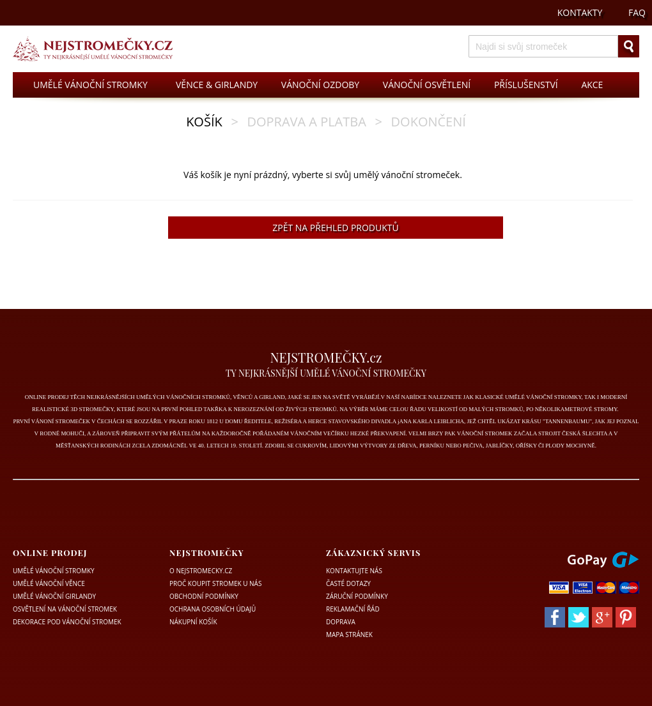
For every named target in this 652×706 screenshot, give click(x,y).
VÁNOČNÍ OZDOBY (320, 85)
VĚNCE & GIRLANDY (217, 85)
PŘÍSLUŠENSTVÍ (526, 85)
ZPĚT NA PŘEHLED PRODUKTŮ (335, 228)
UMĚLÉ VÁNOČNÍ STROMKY (90, 85)
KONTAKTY (580, 12)
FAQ (637, 12)
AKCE (592, 85)
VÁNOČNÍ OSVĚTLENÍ (426, 85)
